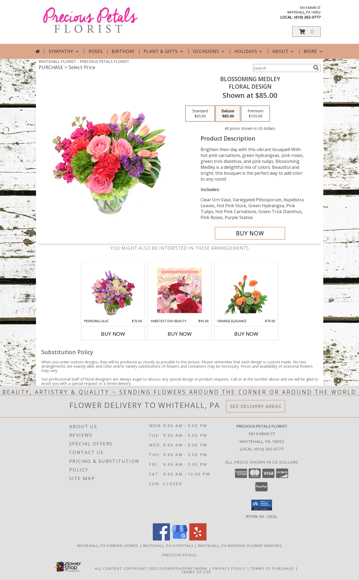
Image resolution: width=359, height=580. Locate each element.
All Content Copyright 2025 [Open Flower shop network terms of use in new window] (126, 568)
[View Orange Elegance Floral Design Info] (246, 290)
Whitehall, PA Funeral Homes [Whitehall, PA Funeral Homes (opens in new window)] (107, 545)
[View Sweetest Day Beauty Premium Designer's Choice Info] (179, 290)
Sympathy (64, 51)
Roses (96, 51)
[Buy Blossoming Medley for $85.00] (250, 233)
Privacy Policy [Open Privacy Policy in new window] (229, 568)
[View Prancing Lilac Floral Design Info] (112, 290)
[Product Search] (282, 68)
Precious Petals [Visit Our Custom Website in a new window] (179, 554)
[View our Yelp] (197, 538)
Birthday (123, 51)
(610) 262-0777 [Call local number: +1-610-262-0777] (307, 17)
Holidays (248, 51)
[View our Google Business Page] (179, 538)
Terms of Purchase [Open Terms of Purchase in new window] (272, 568)
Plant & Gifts (164, 51)
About (283, 51)
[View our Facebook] (161, 538)
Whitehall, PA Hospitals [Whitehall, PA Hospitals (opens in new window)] (168, 545)
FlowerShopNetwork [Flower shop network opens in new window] (183, 568)
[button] (306, 31)
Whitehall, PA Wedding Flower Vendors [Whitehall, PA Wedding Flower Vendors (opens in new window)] (240, 545)
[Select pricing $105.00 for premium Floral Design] (255, 113)
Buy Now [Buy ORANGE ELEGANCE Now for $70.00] (246, 333)
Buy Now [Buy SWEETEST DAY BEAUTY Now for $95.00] (180, 333)
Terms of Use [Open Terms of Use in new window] (196, 571)
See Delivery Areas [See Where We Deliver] (255, 406)
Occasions (209, 51)
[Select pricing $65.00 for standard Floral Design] (200, 113)
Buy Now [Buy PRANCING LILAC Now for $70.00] (113, 333)
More (313, 51)
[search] (316, 68)
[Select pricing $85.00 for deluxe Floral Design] (228, 113)
